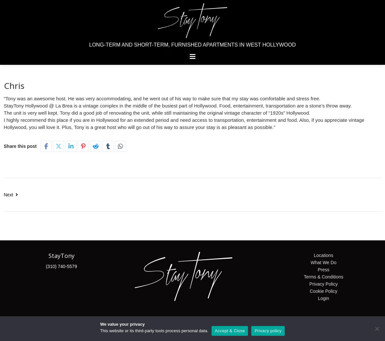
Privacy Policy (323, 284)
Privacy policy (268, 330)
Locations (323, 255)
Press (323, 269)
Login (323, 298)
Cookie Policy (323, 291)
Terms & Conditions (323, 276)
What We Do (324, 262)
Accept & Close (230, 330)
